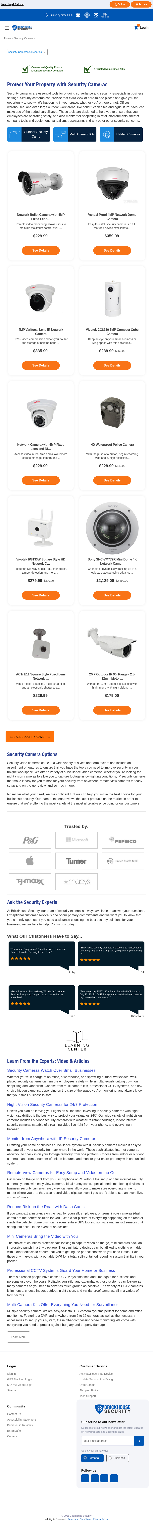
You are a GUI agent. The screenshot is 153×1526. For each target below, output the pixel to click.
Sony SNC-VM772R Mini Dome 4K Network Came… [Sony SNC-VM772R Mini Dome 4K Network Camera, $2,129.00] (112, 561)
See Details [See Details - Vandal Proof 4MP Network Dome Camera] (112, 250)
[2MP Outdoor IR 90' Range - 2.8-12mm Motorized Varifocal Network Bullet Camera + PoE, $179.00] (112, 643)
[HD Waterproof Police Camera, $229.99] (112, 413)
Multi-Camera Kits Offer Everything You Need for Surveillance (63, 1304)
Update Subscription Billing (96, 1379)
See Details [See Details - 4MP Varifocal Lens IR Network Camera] (40, 365)
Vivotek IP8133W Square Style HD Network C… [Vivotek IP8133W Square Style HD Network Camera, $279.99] (40, 561)
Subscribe (139, 1441)
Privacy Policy (100, 1519)
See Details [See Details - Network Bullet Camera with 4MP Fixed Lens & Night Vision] (40, 250)
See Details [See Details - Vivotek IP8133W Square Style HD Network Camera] (40, 595)
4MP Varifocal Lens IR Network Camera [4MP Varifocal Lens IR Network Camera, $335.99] (41, 332)
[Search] (129, 28)
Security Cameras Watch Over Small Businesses (51, 1070)
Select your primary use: (95, 1450)
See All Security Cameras (30, 736)
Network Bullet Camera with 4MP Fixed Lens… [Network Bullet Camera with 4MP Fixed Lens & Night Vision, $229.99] (41, 217)
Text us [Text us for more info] (143, 4)
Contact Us (14, 1414)
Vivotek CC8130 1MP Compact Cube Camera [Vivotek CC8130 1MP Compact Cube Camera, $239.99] (112, 332)
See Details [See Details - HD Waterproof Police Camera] (112, 480)
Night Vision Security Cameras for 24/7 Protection (52, 1104)
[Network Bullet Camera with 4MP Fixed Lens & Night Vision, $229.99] (41, 183)
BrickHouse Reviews (20, 1425)
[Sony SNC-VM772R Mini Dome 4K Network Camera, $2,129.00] (112, 528)
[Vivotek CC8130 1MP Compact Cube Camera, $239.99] (112, 298)
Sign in (11, 1373)
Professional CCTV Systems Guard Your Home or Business (61, 1270)
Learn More (18, 1337)
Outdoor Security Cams (36, 134)
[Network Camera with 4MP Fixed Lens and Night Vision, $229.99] (41, 413)
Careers (12, 1436)
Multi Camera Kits (82, 134)
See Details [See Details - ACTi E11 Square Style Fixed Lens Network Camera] (40, 710)
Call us (121, 4)
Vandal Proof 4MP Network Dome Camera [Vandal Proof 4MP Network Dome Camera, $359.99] (112, 217)
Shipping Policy (89, 1390)
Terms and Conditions (79, 1519)
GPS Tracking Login (19, 1379)
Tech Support (87, 1396)
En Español (14, 1430)
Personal (93, 1457)
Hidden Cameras (128, 134)
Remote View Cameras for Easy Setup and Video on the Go (61, 1172)
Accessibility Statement (21, 1419)
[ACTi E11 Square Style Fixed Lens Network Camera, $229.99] (41, 643)
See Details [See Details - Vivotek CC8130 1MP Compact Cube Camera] (112, 365)
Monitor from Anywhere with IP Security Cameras (51, 1138)
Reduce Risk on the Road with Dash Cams (46, 1207)
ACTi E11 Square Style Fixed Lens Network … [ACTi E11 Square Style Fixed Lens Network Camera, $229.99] (41, 676)
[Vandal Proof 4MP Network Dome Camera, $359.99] (112, 183)
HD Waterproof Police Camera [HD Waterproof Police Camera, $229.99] (112, 444)
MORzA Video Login (19, 1384)
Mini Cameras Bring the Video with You (42, 1236)
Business (119, 1457)
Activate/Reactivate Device (96, 1373)
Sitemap (12, 1390)
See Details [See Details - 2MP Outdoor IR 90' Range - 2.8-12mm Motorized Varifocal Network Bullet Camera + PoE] (112, 710)
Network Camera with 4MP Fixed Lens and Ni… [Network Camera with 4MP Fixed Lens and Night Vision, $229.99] (40, 446)
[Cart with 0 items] (136, 28)
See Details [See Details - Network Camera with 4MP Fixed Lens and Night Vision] (40, 480)
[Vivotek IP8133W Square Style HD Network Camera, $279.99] (41, 528)
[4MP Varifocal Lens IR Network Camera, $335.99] (41, 298)
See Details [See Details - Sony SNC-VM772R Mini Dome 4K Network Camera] (112, 595)
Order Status (87, 1384)
